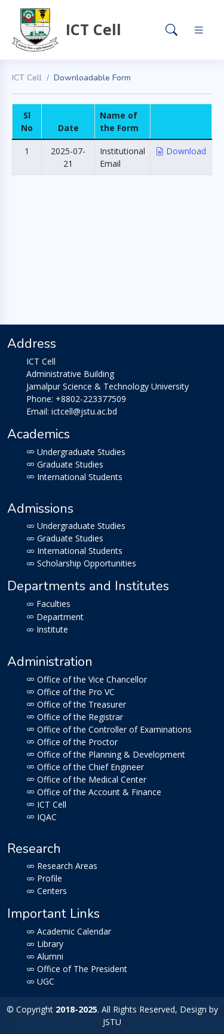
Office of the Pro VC (70, 691)
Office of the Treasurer (76, 704)
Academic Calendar (68, 931)
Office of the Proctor (72, 742)
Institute (47, 629)
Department (55, 616)
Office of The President (76, 968)
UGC (40, 981)
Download (180, 151)
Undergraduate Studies (75, 451)
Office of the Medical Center (86, 779)
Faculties (48, 603)
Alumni (44, 956)
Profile (44, 878)
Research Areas (61, 865)
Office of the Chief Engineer (85, 767)
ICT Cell (27, 77)
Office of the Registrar (74, 716)
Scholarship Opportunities (81, 563)
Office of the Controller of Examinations (109, 729)
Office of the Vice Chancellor (86, 679)
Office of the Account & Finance (93, 792)
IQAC (41, 817)
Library (44, 943)
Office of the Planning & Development (105, 754)
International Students (74, 476)
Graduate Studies (64, 464)
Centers (46, 890)
